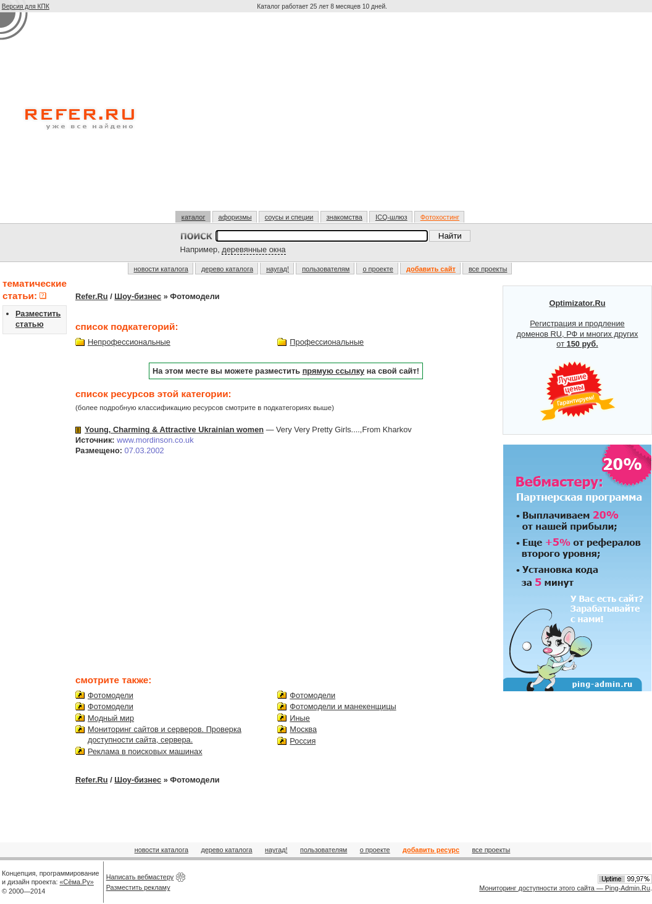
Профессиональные (327, 342)
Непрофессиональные (129, 342)
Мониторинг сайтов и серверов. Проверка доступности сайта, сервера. (164, 734)
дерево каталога (227, 269)
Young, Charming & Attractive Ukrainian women (174, 429)
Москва (303, 729)
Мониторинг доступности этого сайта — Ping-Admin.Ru (564, 888)
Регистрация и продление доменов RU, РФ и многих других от (577, 360)
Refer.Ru (91, 296)
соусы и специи (289, 217)
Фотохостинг (439, 217)
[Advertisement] (323, 116)
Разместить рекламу (138, 887)
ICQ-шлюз (391, 217)
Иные (300, 718)
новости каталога (161, 269)
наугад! (277, 269)
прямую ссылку (334, 371)
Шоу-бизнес (137, 296)
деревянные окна (253, 249)
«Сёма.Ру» (77, 882)
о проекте (377, 269)
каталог (194, 217)
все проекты (488, 269)
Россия (303, 741)
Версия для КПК (25, 6)
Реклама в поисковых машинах (145, 751)
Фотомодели (110, 695)
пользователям (325, 269)
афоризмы (235, 217)
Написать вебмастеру (140, 877)
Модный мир (111, 718)
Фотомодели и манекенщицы (343, 706)
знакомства (344, 217)
